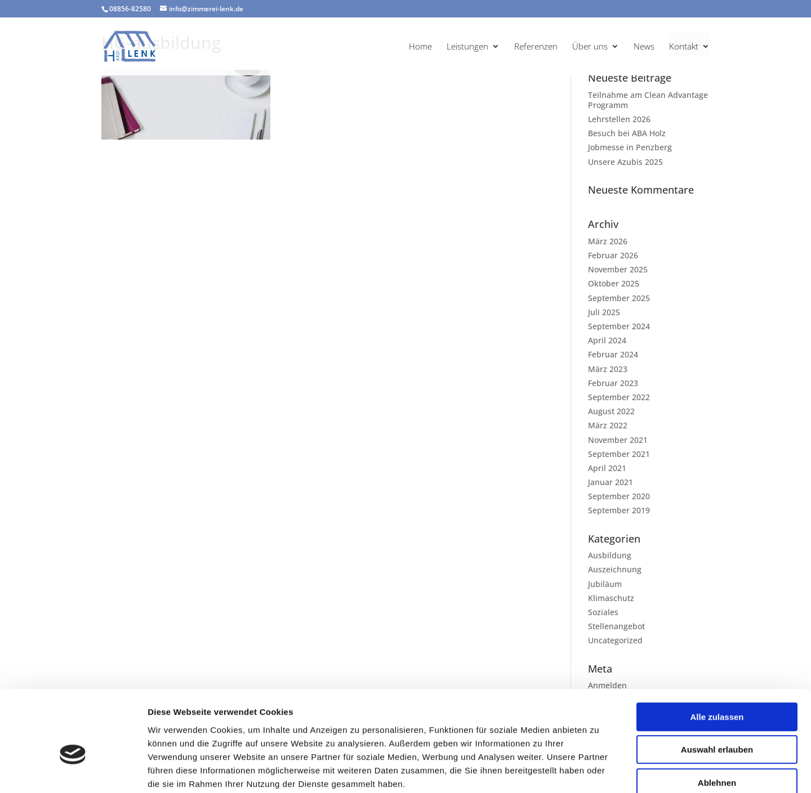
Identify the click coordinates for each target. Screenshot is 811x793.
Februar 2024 (613, 354)
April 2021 (607, 468)
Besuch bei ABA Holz (627, 133)
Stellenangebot (616, 626)
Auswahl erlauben (717, 688)
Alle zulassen (716, 655)
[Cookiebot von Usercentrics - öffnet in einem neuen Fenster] (73, 771)
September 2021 (619, 454)
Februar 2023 (613, 383)
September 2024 (619, 326)
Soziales (603, 612)
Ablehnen (717, 721)
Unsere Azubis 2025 (625, 161)
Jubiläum (605, 584)
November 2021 (618, 439)
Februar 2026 (613, 255)
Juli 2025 (604, 312)
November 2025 (618, 269)
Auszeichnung (614, 569)
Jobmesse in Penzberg (630, 147)
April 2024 (607, 340)
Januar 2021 (610, 482)
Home (420, 47)
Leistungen (467, 47)
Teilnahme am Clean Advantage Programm (648, 99)
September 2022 (619, 397)
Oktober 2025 (613, 283)
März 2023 (607, 369)
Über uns (590, 47)
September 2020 (619, 496)
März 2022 (607, 425)
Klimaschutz (611, 598)
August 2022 (611, 411)
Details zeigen (599, 771)
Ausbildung (609, 555)
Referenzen (536, 47)
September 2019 (619, 510)
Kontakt (683, 47)
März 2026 (607, 241)
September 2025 (619, 298)
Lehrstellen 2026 (619, 119)
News (644, 47)
